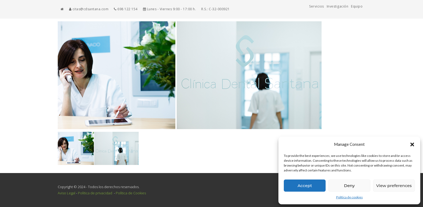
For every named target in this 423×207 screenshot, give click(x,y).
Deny (349, 185)
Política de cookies (349, 197)
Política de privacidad (95, 193)
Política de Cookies (131, 193)
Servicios (316, 6)
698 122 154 (126, 9)
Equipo (357, 6)
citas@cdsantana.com (89, 9)
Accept (305, 185)
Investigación (338, 6)
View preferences (394, 185)
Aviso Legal (66, 193)
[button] (412, 144)
